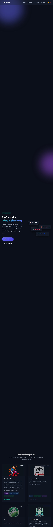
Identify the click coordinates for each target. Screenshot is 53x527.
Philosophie (36, 2)
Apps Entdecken (7, 239)
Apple (31, 496)
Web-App (6, 494)
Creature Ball (8, 479)
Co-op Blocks (34, 520)
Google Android (37, 496)
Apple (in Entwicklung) (14, 494)
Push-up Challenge (35, 480)
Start (24, 2)
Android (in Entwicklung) (8, 496)
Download (44, 496)
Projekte (30, 2)
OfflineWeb (6, 2)
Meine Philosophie (8, 243)
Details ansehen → (7, 500)
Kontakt (43, 2)
